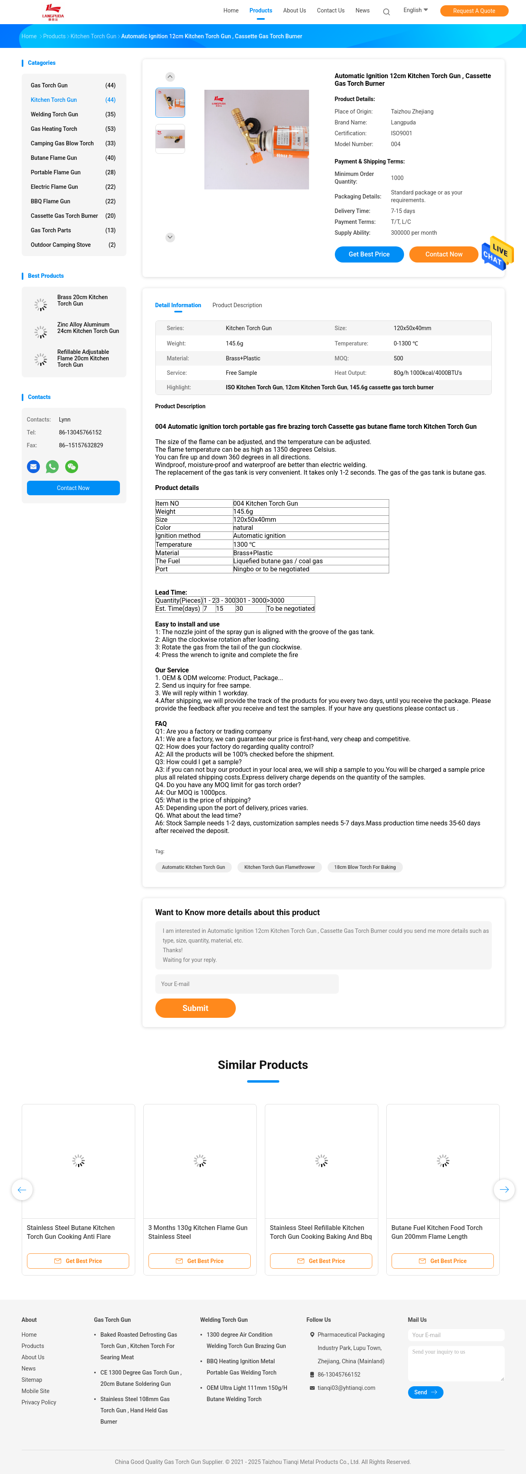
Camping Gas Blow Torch (73, 143)
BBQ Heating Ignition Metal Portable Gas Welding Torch (241, 1367)
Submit (195, 1008)
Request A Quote (474, 11)
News (29, 1368)
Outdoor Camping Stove (73, 245)
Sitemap (32, 1380)
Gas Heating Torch (73, 129)
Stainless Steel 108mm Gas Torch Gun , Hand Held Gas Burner (135, 1410)
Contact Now (73, 488)
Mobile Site (36, 1391)
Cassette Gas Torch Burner (73, 216)
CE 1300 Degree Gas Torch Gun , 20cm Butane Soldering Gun (141, 1378)
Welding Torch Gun (73, 114)
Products (33, 1346)
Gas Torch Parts (73, 230)
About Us (33, 1357)
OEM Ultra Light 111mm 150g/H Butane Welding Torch (247, 1393)
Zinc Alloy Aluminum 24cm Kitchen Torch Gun (89, 327)
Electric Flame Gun (73, 187)
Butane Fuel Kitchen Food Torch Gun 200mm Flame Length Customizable (437, 1236)
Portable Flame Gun (73, 172)
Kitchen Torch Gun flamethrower (279, 867)
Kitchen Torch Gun (73, 100)
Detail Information (178, 305)
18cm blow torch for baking (365, 867)
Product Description (237, 305)
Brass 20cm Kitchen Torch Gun (83, 300)
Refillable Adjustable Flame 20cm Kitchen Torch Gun (83, 358)
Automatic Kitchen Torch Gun (193, 867)
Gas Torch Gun (73, 85)
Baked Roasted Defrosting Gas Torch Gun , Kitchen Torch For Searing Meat (139, 1345)
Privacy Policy (39, 1402)
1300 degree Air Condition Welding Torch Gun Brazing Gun (246, 1340)
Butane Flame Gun (73, 158)
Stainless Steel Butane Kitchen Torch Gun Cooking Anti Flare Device (71, 1236)
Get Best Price (369, 254)
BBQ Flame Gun (73, 201)
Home (29, 1334)
